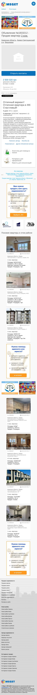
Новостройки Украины (7, 609)
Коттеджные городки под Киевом (9, 661)
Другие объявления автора (24, 144)
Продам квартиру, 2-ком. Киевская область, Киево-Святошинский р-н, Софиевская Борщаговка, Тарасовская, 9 (20, 175)
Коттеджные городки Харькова (9, 668)
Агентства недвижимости (7, 597)
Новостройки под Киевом (7, 613)
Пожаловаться (9, 144)
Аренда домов (5, 640)
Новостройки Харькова (7, 621)
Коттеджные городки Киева (8, 658)
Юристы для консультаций (21, 163)
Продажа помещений (6, 592)
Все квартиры (18, 171)
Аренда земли (5, 644)
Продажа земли (5, 590)
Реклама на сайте (5, 602)
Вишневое (9, 42)
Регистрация (12, 9)
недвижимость (13, 93)
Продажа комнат (5, 585)
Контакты (3, 599)
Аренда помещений (6, 647)
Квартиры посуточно (6, 637)
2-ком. (24, 35)
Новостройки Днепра (6, 616)
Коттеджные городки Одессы (8, 666)
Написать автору (14, 141)
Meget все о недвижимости (18, 681)
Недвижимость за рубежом (8, 595)
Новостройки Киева (6, 611)
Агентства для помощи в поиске (21, 151)
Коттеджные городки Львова (8, 670)
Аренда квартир (5, 635)
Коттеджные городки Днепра (8, 663)
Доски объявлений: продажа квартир (20, 12)
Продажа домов (5, 587)
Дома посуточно (5, 642)
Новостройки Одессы (6, 618)
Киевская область (8, 40)
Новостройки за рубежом (7, 625)
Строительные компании (7, 628)
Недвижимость (5, 12)
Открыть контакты (18, 73)
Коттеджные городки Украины (8, 656)
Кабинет (3, 9)
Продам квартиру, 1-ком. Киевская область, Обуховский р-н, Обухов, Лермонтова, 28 (17, 179)
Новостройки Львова (6, 623)
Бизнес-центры (5, 649)
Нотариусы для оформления (17, 159)
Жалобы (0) (25, 141)
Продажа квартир (5, 583)
